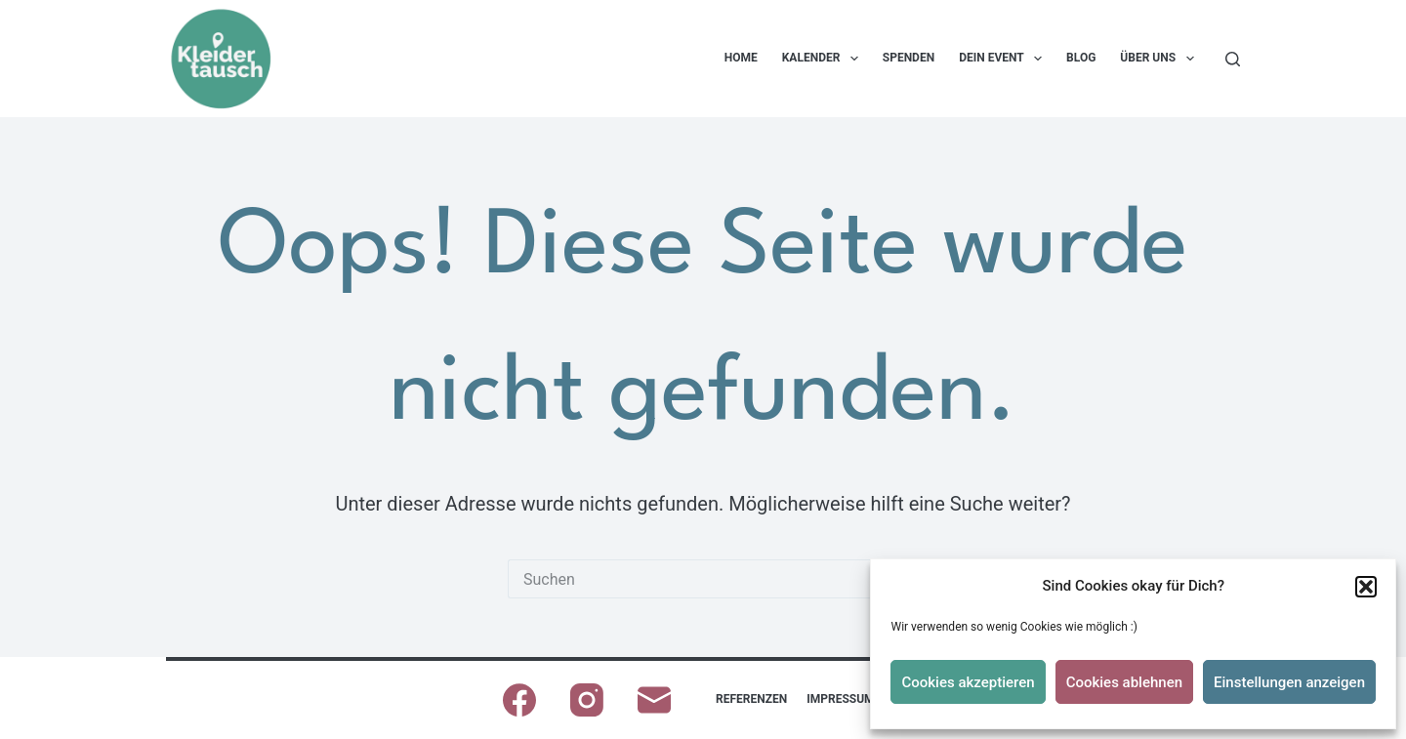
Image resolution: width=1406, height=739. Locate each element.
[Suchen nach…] (683, 578)
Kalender (824, 58)
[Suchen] (1232, 59)
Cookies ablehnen (1124, 682)
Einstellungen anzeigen (1289, 682)
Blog (1081, 57)
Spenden (908, 57)
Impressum (840, 699)
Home (741, 57)
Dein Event (1004, 58)
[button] (1366, 586)
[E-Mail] (654, 700)
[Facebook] (519, 700)
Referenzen (751, 699)
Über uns (1160, 58)
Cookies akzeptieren (967, 682)
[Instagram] (586, 700)
